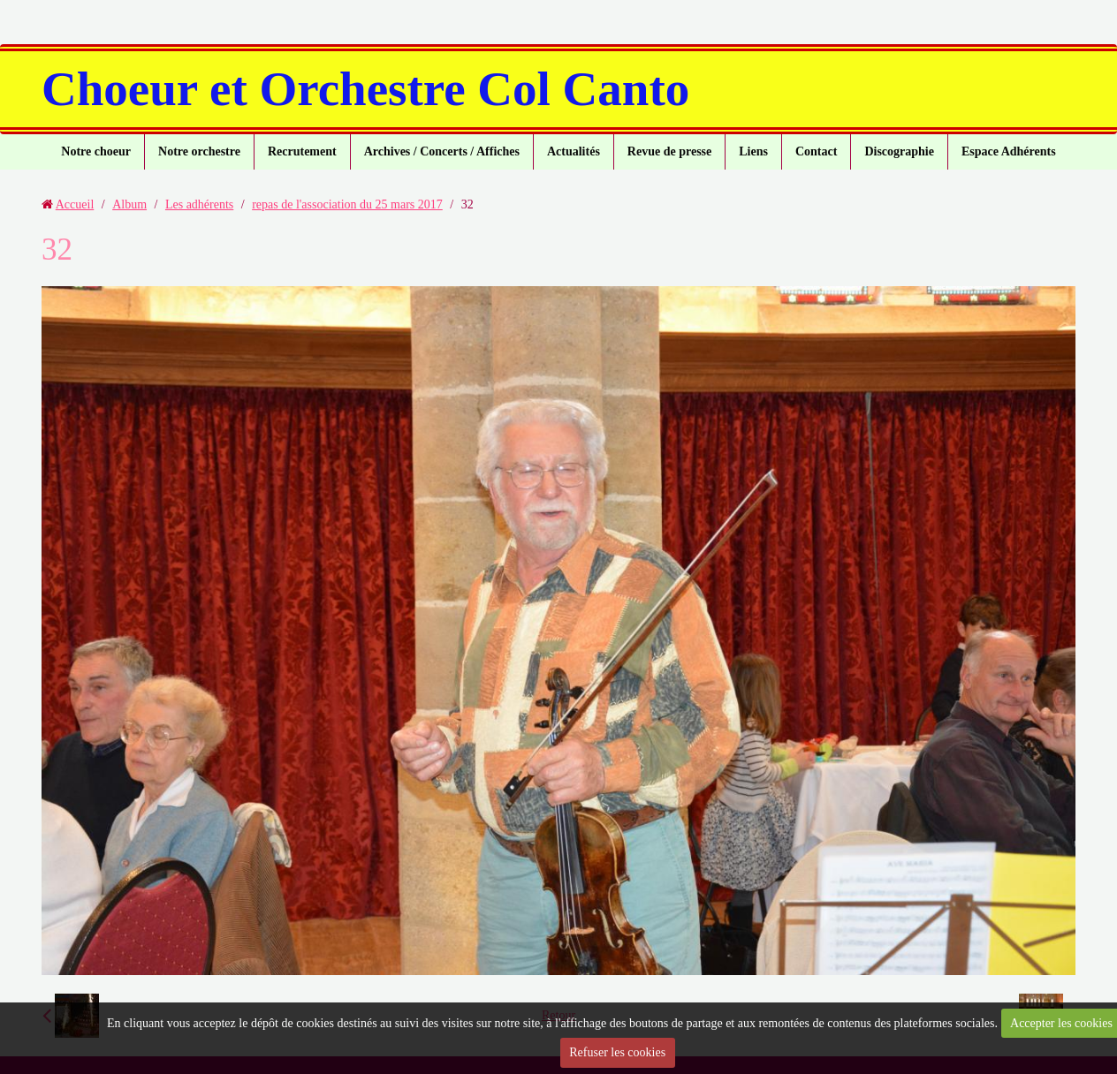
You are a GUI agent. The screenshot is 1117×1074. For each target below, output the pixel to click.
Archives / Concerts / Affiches (442, 151)
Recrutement (302, 151)
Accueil (75, 204)
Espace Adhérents (1008, 151)
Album (129, 204)
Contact (816, 151)
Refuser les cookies (617, 1052)
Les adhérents (199, 204)
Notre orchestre (199, 151)
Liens (753, 151)
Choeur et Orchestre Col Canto (365, 89)
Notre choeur (96, 151)
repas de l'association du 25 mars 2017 (347, 204)
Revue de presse (669, 151)
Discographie (899, 151)
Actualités (573, 151)
